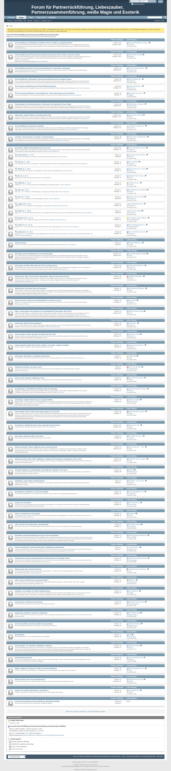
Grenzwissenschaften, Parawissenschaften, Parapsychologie (34, 624)
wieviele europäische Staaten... (138, 389)
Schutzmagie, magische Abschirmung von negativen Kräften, (34, 400)
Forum (21, 17)
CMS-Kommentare (20, 243)
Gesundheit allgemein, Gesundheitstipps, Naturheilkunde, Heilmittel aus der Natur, (41, 470)
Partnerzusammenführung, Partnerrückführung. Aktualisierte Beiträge (37, 701)
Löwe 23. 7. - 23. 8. (23, 197)
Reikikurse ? (132, 580)
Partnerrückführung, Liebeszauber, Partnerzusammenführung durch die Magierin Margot (43, 79)
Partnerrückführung (20, 48)
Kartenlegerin (33, 259)
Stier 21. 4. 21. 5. (22, 176)
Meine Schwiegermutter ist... (137, 225)
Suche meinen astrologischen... (138, 137)
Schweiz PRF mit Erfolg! (135, 55)
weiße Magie (49, 347)
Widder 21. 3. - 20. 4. (24, 169)
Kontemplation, (20, 635)
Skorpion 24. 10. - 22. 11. (25, 218)
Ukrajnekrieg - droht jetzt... (137, 104)
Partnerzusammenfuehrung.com (81, 82)
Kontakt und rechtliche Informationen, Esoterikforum (32, 690)
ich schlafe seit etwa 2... (136, 436)
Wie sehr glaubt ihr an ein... (137, 668)
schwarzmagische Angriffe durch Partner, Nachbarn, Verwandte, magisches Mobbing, (42, 345)
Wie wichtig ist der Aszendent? (138, 190)
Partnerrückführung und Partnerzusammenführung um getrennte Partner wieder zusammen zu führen (47, 55)
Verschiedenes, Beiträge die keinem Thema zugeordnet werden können (37, 425)
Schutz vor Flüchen (134, 400)
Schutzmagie (35, 405)
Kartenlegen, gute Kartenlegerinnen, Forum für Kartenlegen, (34, 254)
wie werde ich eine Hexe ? (136, 378)
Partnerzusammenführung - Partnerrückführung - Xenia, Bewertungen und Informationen (46, 93)
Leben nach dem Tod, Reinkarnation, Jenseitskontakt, (32, 524)
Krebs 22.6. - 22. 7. (23, 190)
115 (14, 733)
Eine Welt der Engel (134, 613)
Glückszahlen (132, 356)
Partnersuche (70, 551)
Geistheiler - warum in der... (137, 481)
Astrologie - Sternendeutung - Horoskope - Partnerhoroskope (34, 137)
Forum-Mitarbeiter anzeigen (96, 711)
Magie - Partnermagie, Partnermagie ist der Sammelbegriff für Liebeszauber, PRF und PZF (43, 311)
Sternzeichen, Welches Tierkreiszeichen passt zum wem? (33, 148)
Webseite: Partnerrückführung (73, 95)
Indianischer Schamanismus (137, 602)
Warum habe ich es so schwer (137, 169)
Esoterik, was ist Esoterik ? (23, 503)
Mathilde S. (12, 723)
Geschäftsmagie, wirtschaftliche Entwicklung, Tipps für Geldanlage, (36, 389)
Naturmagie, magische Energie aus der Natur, (29, 436)
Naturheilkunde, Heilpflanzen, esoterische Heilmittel (31, 492)
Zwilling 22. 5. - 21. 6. (24, 183)
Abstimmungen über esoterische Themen (28, 569)
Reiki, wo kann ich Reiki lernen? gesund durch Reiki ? (31, 580)
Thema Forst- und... (134, 425)
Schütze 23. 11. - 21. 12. (25, 225)
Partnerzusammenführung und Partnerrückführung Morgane (36, 86)
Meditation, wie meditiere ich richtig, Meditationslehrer (32, 591)
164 (27, 733)
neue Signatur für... (134, 690)
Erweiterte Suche (159, 20)
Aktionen (36, 20)
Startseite (11, 17)
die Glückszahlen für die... (136, 204)
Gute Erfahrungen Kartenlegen (138, 254)
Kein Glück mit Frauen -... (136, 93)
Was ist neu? (41, 17)
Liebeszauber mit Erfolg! (136, 115)
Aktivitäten (52, 17)
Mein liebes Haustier (135, 524)
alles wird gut (133, 300)
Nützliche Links (45, 20)
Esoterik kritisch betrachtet (23, 658)
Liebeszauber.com (84, 118)
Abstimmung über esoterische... (138, 569)
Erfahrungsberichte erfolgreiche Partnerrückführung (40, 735)
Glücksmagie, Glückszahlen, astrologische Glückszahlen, (32, 356)
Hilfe (160, 1)
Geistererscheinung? (135, 624)
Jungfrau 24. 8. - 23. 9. (24, 204)
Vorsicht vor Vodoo (134, 334)
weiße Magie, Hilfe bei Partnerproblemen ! (28, 323)
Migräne (131, 470)
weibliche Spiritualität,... (136, 276)
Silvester (61, 735)
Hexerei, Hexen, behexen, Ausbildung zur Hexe (29, 378)
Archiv (124, 756)
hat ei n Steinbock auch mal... (137, 148)
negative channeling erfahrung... (138, 558)
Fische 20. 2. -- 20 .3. (23, 162)
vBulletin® (82, 765)
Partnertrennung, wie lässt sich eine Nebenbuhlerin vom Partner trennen (38, 300)
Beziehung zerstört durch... (136, 345)
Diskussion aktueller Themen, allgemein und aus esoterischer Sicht (36, 447)
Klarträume (132, 513)
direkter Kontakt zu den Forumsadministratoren (30, 679)
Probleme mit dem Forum (136, 679)
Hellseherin (45, 293)
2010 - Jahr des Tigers (135, 367)
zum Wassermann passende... (137, 155)
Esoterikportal (87, 107)
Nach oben (159, 756)
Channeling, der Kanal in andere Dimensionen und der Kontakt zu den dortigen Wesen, (42, 558)
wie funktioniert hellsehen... (137, 288)
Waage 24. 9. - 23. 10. (24, 211)
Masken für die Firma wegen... (137, 459)
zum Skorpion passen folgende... (138, 218)
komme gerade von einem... (137, 411)
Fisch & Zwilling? (133, 162)
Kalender (29, 20)
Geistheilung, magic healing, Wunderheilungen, (30, 481)
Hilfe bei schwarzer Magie (136, 311)
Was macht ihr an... (134, 503)
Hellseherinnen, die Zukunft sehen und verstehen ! (31, 288)
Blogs (31, 17)
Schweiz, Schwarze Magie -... (137, 68)
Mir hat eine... (133, 323)
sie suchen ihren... (134, 547)
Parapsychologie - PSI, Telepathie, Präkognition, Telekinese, (33, 646)
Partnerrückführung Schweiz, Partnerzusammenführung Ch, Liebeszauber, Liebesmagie (42, 68)
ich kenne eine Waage (135, 211)
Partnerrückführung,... (135, 79)
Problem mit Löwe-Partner (136, 197)
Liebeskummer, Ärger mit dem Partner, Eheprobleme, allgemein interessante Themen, (42, 276)
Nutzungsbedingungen (148, 756)
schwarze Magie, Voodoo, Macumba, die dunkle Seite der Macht (35, 334)
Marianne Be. (40, 731)
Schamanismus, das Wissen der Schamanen (28, 602)
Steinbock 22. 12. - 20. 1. (25, 232)
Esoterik (45, 337)
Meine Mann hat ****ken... (137, 447)
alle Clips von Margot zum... (137, 126)
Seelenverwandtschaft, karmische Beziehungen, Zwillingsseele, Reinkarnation (39, 547)
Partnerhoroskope (64, 140)
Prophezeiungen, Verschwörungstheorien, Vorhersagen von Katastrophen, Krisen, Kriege (43, 104)
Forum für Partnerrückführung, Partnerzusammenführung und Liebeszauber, (97, 756)
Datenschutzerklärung (133, 756)
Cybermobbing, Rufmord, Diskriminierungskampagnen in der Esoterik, (37, 412)
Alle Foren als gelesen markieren (76, 711)
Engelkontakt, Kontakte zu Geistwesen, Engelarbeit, (31, 613)
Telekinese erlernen (134, 645)
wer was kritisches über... (136, 657)
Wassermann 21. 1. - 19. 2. (25, 155)
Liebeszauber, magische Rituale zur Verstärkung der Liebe (33, 115)
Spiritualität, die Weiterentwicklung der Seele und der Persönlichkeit (36, 535)
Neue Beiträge (18, 20)
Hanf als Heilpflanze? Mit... (136, 492)
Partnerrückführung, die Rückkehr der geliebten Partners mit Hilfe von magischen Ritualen (43, 43)
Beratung (61, 392)
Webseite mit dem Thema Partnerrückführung (79, 614)
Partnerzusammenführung (22, 60)
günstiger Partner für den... (137, 176)
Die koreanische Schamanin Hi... (138, 535)
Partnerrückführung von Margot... (138, 43)
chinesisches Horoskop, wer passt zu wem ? (28, 367)
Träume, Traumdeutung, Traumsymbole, (27, 514)
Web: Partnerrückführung (83, 88)
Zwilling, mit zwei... (134, 183)
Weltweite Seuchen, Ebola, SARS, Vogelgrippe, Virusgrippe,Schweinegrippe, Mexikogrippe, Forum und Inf (48, 459)
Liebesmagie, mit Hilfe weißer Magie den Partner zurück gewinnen (36, 266)
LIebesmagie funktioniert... (136, 265)
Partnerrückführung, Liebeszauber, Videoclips (29, 126)
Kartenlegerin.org (80, 358)
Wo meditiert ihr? (134, 591)
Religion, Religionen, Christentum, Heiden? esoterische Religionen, (36, 668)
